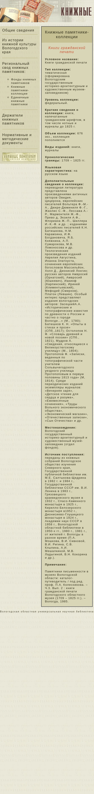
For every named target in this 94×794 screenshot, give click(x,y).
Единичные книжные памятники (20, 101)
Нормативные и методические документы (17, 139)
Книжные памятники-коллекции (20, 90)
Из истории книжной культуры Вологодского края (19, 46)
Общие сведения (18, 30)
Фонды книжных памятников (23, 81)
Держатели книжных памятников (13, 119)
